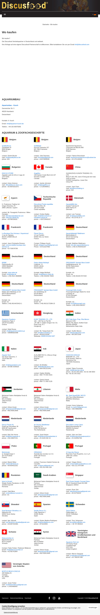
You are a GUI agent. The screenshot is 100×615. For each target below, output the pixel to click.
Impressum (5, 598)
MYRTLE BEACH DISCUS (11, 571)
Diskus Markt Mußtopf (41, 262)
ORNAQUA (38, 452)
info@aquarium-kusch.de (15, 123)
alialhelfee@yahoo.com (46, 366)
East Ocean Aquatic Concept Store (78, 481)
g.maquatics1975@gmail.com (80, 555)
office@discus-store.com (14, 185)
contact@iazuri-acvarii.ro (14, 493)
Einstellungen (93, 607)
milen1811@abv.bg (12, 217)
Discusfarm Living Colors (74, 425)
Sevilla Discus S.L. (40, 510)
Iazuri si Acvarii (7, 481)
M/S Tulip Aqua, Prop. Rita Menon (77, 319)
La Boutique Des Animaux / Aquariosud (15, 233)
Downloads (28, 598)
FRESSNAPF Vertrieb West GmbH (78, 262)
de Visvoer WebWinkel (41, 425)
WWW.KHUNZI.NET (48, 336)
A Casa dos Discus (72, 452)
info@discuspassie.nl (13, 436)
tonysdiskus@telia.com (77, 522)
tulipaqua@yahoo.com (77, 333)
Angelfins (37, 173)
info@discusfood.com (82, 44)
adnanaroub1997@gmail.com (16, 409)
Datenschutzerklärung (16, 598)
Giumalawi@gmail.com (46, 157)
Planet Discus (38, 233)
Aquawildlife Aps (71, 204)
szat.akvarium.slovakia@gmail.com (17, 522)
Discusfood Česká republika (43, 204)
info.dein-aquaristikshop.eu (80, 245)
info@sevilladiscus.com (46, 522)
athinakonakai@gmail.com (15, 216)
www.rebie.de (12, 272)
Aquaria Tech (6, 355)
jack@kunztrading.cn (77, 188)
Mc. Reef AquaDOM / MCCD (76, 395)
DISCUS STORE (7, 173)
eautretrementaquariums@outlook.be (83, 157)
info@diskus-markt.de (46, 274)
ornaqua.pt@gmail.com (46, 465)
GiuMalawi (37, 146)
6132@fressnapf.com (78, 303)
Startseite (45, 24)
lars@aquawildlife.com (77, 216)
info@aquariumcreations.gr (15, 331)
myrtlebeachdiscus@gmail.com (16, 585)
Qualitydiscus (6, 146)
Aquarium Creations (8, 319)
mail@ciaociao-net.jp (77, 370)
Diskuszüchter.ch (7, 538)
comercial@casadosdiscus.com (80, 464)
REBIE (4, 262)
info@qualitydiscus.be (13, 157)
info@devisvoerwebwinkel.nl (47, 436)
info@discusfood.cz (44, 216)
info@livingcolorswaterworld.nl (80, 436)
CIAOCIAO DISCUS (73, 355)
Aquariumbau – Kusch (10, 105)
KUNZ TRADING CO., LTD (43, 319)
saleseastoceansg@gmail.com (80, 491)
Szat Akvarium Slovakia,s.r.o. (12, 510)
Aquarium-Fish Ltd (72, 542)
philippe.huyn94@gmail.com (48, 245)
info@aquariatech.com (13, 365)
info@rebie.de (11, 274)
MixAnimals (6, 452)
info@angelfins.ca (44, 185)
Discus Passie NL (8, 425)
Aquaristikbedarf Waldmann (75, 233)
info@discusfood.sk (40, 217)
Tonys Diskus (70, 510)
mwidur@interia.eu (12, 464)
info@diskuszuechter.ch (15, 550)
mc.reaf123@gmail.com (79, 407)
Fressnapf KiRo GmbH (73, 290)
